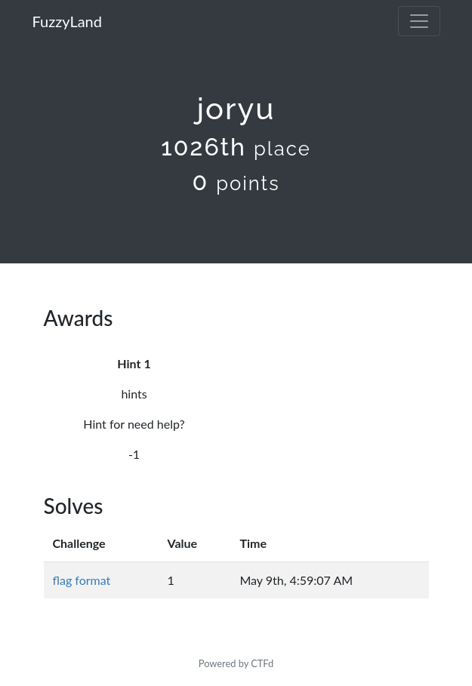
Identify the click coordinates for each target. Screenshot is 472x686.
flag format (82, 580)
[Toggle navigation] (419, 21)
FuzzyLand (67, 21)
